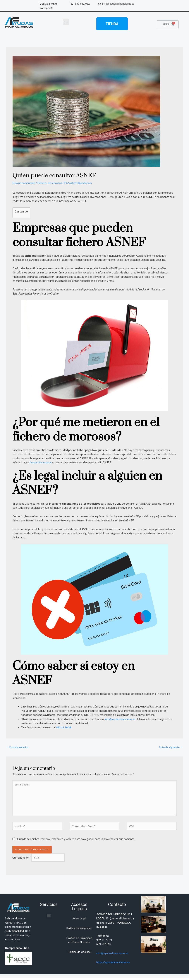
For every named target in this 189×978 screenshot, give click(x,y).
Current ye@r (21, 860)
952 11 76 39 (64, 727)
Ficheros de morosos (51, 182)
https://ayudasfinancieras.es (113, 965)
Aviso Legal (79, 922)
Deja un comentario (25, 182)
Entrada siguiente (170, 747)
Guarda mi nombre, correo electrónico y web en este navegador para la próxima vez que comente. (76, 842)
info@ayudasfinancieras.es (121, 719)
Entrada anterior (18, 747)
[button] (66, 22)
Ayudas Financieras (41, 462)
